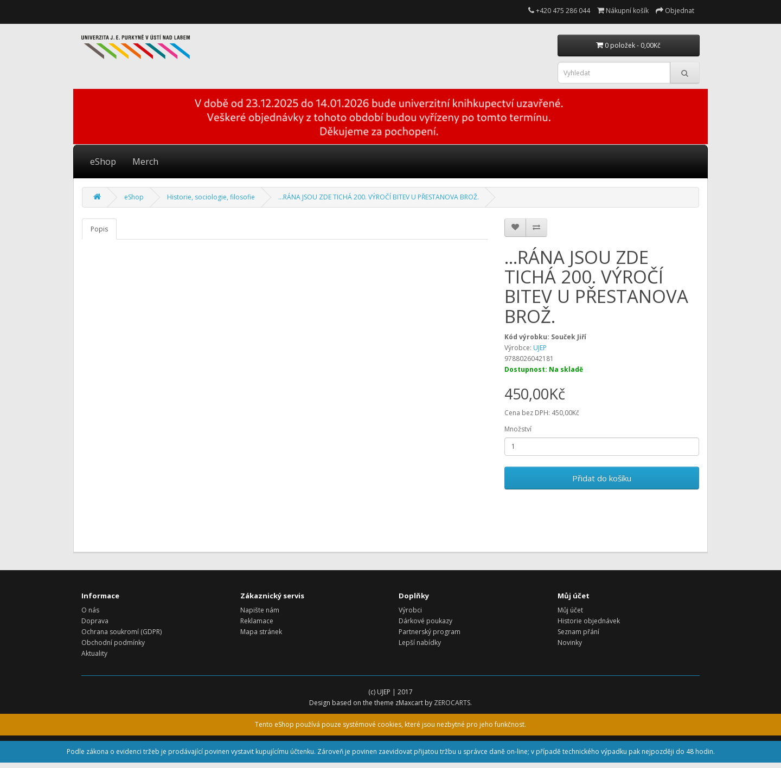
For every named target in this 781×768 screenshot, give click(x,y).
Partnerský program (429, 631)
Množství (518, 429)
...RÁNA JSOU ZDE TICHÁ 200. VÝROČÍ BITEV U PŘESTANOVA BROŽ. (378, 197)
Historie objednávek (589, 620)
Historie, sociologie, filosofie (211, 197)
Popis (99, 229)
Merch (145, 161)
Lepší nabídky (420, 642)
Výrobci (410, 610)
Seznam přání (578, 631)
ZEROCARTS (452, 702)
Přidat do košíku (601, 478)
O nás (90, 610)
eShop (103, 161)
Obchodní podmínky (113, 642)
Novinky (570, 642)
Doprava (94, 620)
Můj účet (570, 610)
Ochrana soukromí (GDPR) (121, 631)
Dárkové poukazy (425, 620)
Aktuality (94, 653)
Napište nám (259, 610)
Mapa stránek (261, 631)
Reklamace (256, 620)
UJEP (540, 347)
